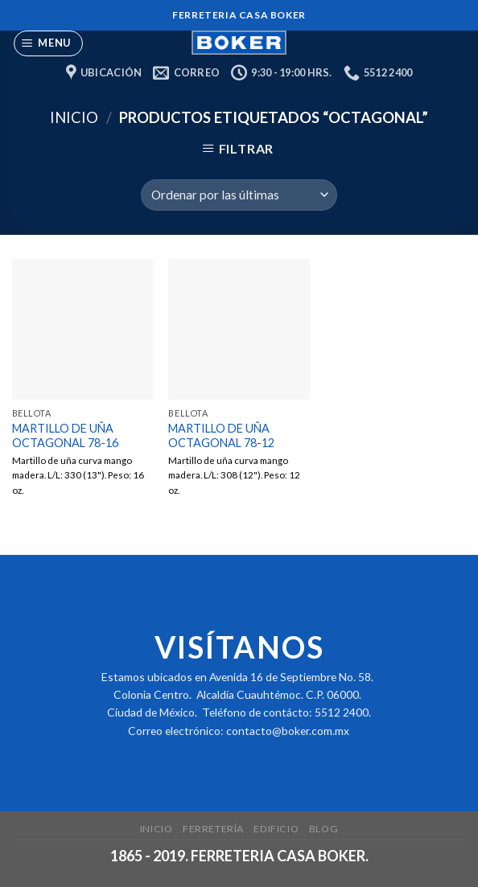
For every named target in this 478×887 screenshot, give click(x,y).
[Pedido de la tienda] (238, 195)
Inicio (74, 117)
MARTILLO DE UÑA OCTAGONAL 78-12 (221, 435)
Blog (323, 829)
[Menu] (49, 43)
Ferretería (213, 829)
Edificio (276, 829)
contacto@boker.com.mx (287, 730)
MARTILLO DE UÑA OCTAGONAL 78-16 (65, 435)
